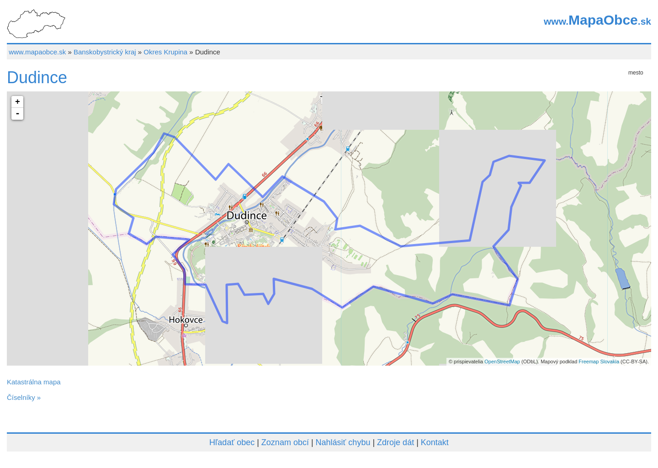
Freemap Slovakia (598, 361)
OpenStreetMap (502, 361)
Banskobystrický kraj (105, 52)
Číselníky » (24, 397)
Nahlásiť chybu (343, 442)
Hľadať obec (232, 442)
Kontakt (435, 442)
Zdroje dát (395, 442)
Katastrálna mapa (34, 382)
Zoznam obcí (285, 442)
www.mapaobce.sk (37, 52)
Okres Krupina (165, 52)
